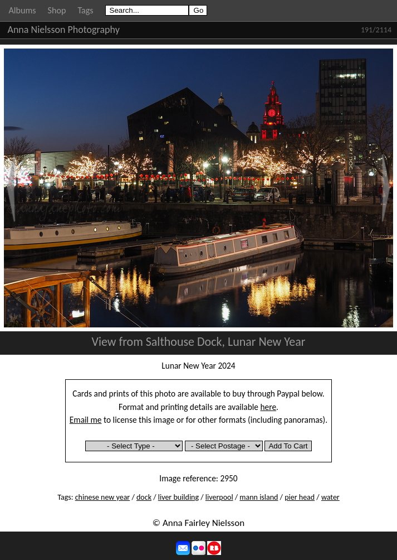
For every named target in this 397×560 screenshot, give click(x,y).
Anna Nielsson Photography (64, 29)
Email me (86, 419)
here (269, 407)
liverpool (219, 497)
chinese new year (102, 497)
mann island (258, 497)
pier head (300, 497)
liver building (178, 497)
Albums (22, 10)
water (330, 497)
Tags (85, 10)
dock (143, 497)
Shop (57, 10)
